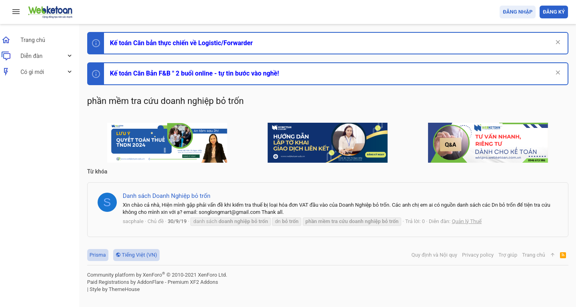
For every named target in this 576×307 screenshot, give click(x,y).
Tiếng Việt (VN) (141, 255)
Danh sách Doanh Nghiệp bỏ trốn (171, 195)
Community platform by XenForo (162, 275)
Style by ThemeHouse (119, 289)
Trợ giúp (507, 255)
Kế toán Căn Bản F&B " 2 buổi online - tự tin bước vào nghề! (199, 73)
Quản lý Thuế (472, 221)
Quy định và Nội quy (434, 255)
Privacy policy (477, 255)
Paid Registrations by (157, 282)
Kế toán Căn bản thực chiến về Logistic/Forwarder (186, 43)
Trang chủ (533, 255)
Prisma (102, 255)
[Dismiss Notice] (556, 43)
